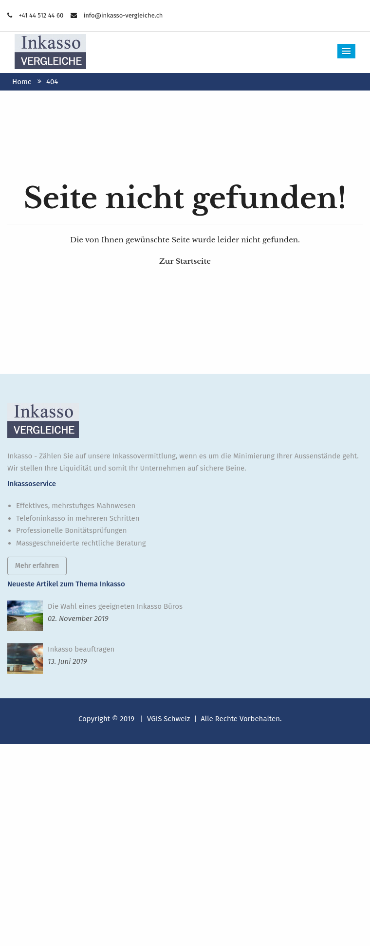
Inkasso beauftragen (81, 649)
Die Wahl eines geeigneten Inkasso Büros (115, 606)
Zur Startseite (185, 261)
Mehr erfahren (37, 566)
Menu (346, 51)
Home (22, 81)
